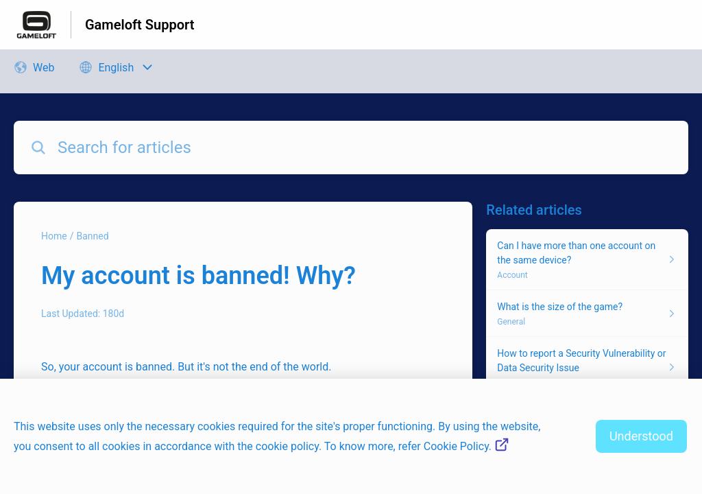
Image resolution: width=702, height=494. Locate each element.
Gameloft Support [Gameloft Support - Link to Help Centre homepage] (139, 24)
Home (54, 236)
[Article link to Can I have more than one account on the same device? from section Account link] (587, 259)
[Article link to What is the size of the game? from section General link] (587, 313)
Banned (92, 236)
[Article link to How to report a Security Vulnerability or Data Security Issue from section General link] (587, 367)
